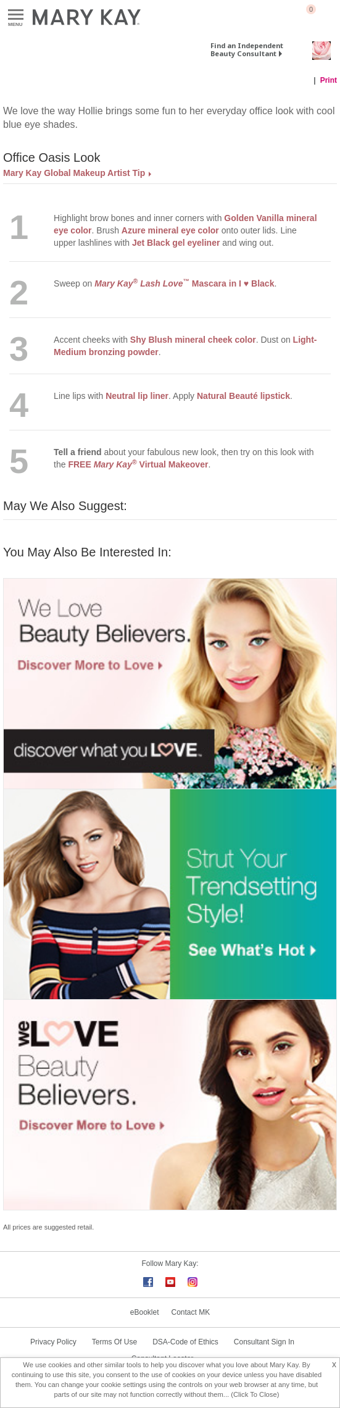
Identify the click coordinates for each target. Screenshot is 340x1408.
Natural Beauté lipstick (243, 396)
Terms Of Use (114, 1342)
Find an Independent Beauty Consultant (246, 49)
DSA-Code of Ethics (185, 1342)
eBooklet (144, 1312)
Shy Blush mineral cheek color (193, 340)
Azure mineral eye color (170, 230)
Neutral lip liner (137, 396)
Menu (15, 15)
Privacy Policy (53, 1342)
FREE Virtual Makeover (138, 464)
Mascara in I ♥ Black (184, 283)
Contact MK (191, 1312)
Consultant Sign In (264, 1342)
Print (328, 80)
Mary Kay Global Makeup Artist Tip (74, 173)
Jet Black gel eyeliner (176, 243)
